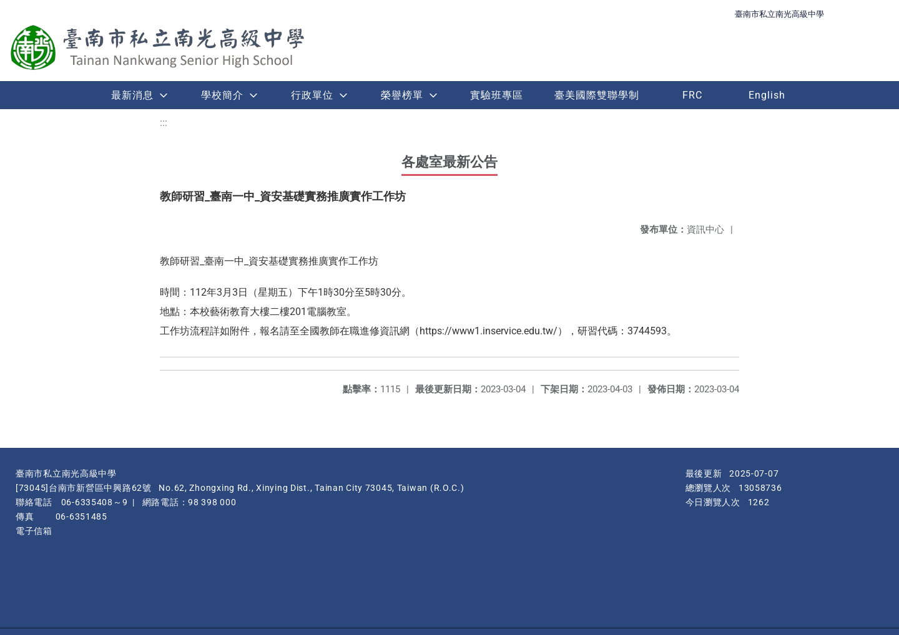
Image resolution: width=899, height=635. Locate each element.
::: (163, 122)
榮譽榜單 (402, 95)
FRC (692, 95)
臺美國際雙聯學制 (596, 95)
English (767, 95)
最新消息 (132, 95)
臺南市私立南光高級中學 (779, 14)
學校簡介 (222, 95)
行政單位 (312, 95)
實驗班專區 (496, 95)
